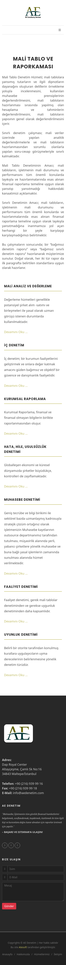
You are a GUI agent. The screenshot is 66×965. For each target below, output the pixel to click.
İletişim (58, 954)
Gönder (9, 906)
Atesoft (23, 947)
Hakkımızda (23, 954)
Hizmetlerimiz (42, 954)
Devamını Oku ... (16, 332)
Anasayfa (7, 954)
